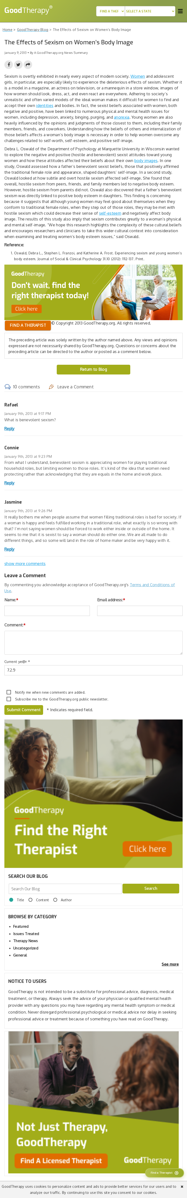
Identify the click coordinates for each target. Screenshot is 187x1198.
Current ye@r (17, 661)
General (20, 955)
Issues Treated (26, 933)
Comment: (15, 625)
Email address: (111, 599)
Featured (20, 926)
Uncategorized (25, 948)
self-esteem (110, 213)
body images (146, 160)
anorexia (121, 117)
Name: (11, 599)
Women (138, 76)
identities (44, 105)
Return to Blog (93, 369)
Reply (9, 428)
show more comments (25, 563)
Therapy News (25, 941)
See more (170, 964)
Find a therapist (28, 325)
